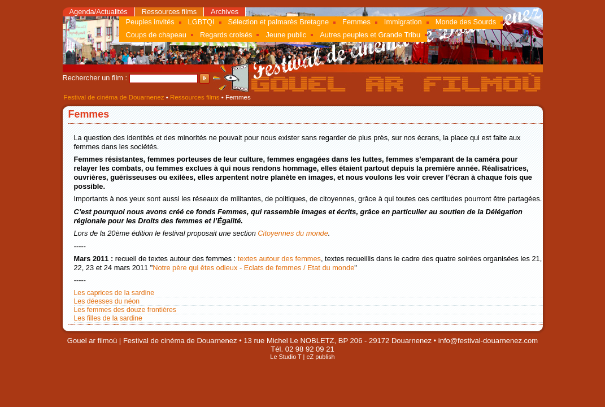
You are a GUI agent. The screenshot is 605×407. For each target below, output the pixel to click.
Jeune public (285, 35)
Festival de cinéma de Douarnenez (114, 97)
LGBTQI (201, 22)
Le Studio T (285, 356)
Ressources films (169, 11)
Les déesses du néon (107, 301)
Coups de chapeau (156, 35)
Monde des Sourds (466, 22)
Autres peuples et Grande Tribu (370, 35)
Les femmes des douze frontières (125, 310)
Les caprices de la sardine (114, 293)
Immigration (403, 22)
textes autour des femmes (279, 258)
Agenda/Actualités (98, 11)
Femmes (356, 22)
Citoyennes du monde (293, 233)
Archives (224, 11)
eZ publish (320, 356)
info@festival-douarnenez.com (488, 340)
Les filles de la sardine (108, 318)
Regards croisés (226, 35)
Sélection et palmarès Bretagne (278, 22)
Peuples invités (150, 22)
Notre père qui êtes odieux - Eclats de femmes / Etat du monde (253, 267)
